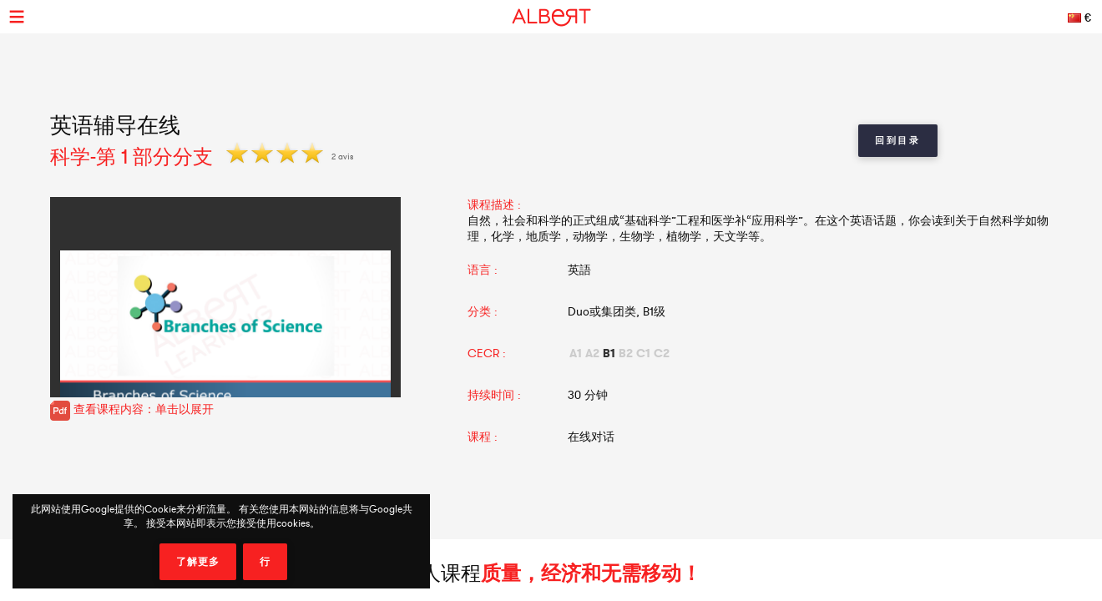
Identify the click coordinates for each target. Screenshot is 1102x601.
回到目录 (898, 140)
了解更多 (198, 561)
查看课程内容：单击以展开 (132, 409)
